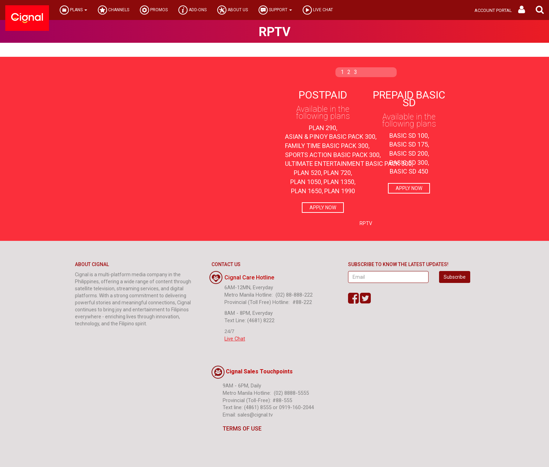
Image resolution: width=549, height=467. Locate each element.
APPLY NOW (323, 207)
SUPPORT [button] (275, 10)
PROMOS (154, 10)
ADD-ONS (192, 10)
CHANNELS (113, 10)
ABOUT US (232, 10)
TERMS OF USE (236, 428)
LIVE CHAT (318, 10)
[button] (539, 10)
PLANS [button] (73, 10)
